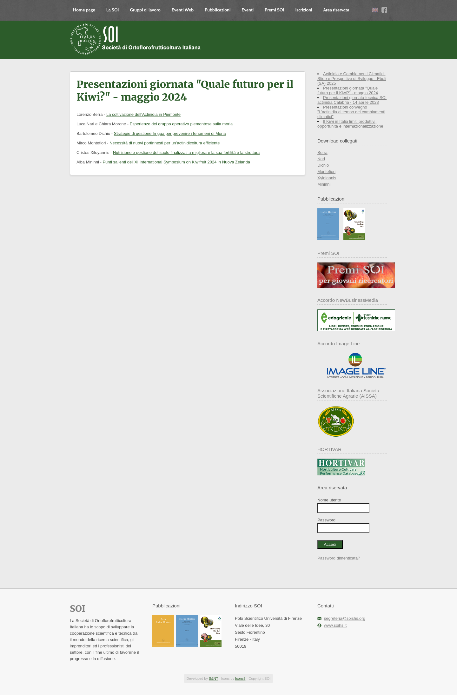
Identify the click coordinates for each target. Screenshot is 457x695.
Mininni (323, 184)
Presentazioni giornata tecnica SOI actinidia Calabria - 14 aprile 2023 (352, 100)
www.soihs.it (335, 625)
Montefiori (326, 171)
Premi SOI (274, 10)
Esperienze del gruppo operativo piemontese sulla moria (181, 124)
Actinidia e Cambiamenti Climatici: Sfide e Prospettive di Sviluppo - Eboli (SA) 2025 (351, 78)
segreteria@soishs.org (344, 618)
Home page (84, 10)
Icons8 (240, 678)
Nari (321, 158)
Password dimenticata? (338, 558)
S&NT (213, 678)
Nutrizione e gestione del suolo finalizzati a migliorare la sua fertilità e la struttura (186, 152)
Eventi (248, 10)
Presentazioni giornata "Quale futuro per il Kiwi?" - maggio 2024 (347, 90)
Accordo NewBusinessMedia (347, 300)
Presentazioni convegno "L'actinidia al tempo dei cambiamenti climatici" (351, 112)
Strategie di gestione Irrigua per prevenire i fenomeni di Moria (170, 133)
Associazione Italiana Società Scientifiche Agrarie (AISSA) (348, 393)
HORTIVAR (329, 449)
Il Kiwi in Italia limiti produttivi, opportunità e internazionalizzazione (350, 124)
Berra (322, 152)
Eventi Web (183, 10)
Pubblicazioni (217, 10)
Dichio (323, 165)
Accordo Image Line (338, 343)
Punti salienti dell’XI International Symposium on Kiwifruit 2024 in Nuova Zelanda (176, 162)
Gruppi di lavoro (145, 10)
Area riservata (336, 10)
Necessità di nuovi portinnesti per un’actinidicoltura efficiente (164, 143)
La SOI (112, 10)
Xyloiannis (326, 177)
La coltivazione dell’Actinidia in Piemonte (143, 114)
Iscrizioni (303, 10)
